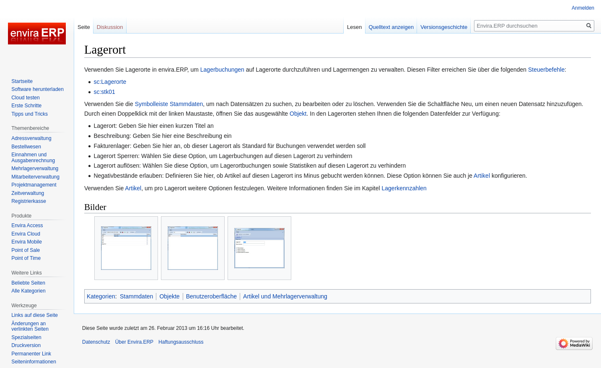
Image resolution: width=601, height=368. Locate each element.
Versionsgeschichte (443, 27)
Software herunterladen (37, 89)
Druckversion (26, 345)
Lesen (354, 27)
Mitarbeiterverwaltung (35, 177)
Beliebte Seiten (28, 283)
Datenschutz (96, 342)
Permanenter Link (31, 354)
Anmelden (583, 8)
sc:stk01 (104, 91)
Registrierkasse (28, 201)
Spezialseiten (26, 337)
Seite (84, 27)
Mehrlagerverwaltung (34, 168)
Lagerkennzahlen (403, 188)
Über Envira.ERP (134, 342)
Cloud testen (25, 98)
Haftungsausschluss (180, 342)
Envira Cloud (25, 234)
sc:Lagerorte (109, 81)
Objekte (169, 296)
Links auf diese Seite (34, 315)
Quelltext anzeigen (391, 27)
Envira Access (27, 225)
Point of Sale (25, 250)
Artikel (482, 175)
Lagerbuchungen (222, 69)
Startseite (22, 81)
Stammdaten (136, 296)
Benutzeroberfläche (211, 296)
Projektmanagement (33, 185)
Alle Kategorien (28, 291)
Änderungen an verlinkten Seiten (30, 326)
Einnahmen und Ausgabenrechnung (33, 157)
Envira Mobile (26, 242)
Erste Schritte (26, 106)
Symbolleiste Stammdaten (169, 104)
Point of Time (26, 258)
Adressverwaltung (31, 138)
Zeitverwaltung (27, 193)
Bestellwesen (26, 147)
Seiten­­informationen (33, 362)
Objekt (298, 113)
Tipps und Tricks (29, 114)
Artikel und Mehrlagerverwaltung (285, 296)
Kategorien (101, 296)
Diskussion (110, 27)
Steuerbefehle (546, 69)
